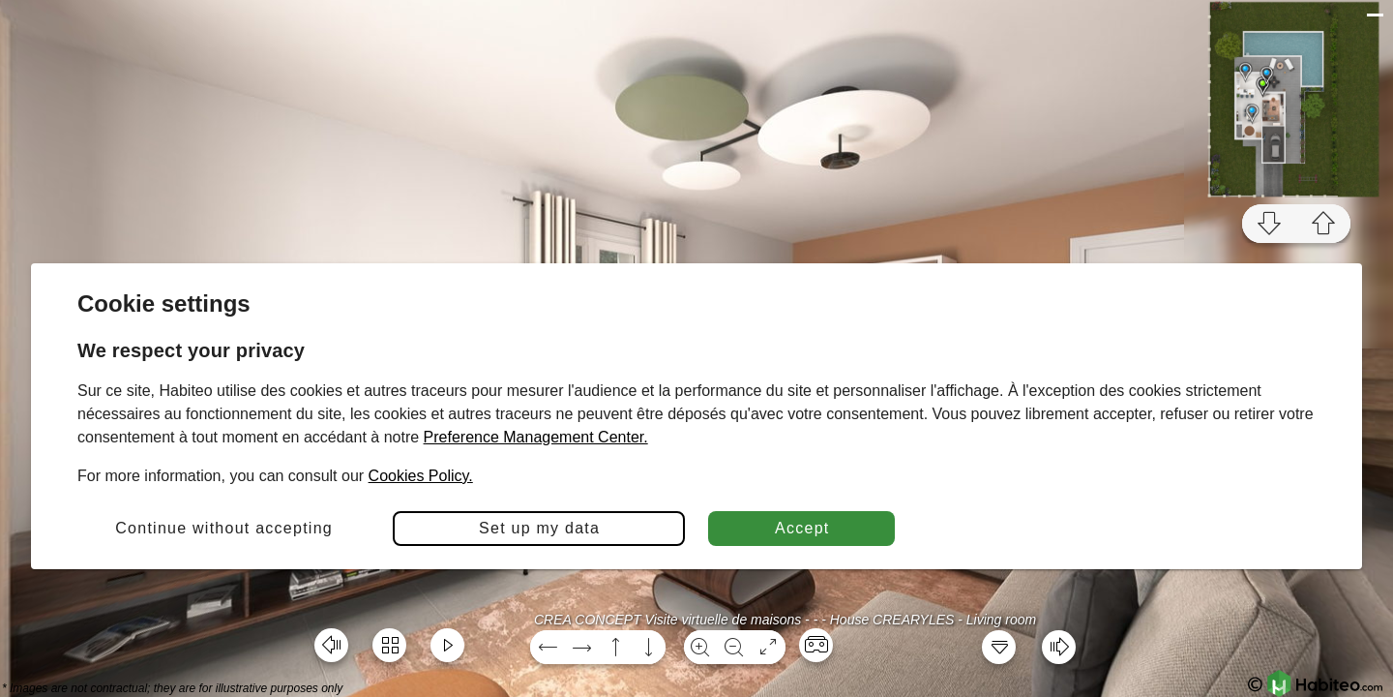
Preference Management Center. (536, 437)
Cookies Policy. (421, 476)
